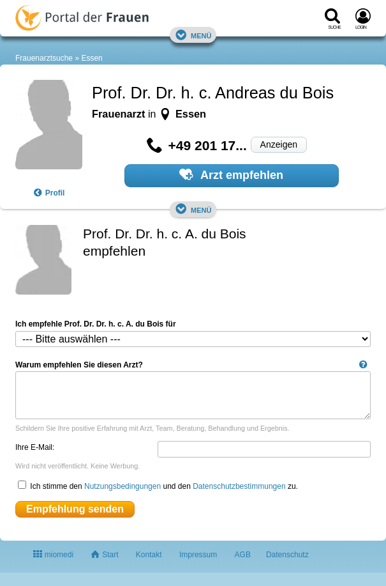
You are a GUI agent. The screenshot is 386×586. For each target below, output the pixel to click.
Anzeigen (278, 144)
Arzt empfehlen (231, 174)
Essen (91, 58)
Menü (193, 35)
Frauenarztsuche (44, 58)
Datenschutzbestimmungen (239, 486)
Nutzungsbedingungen (122, 486)
